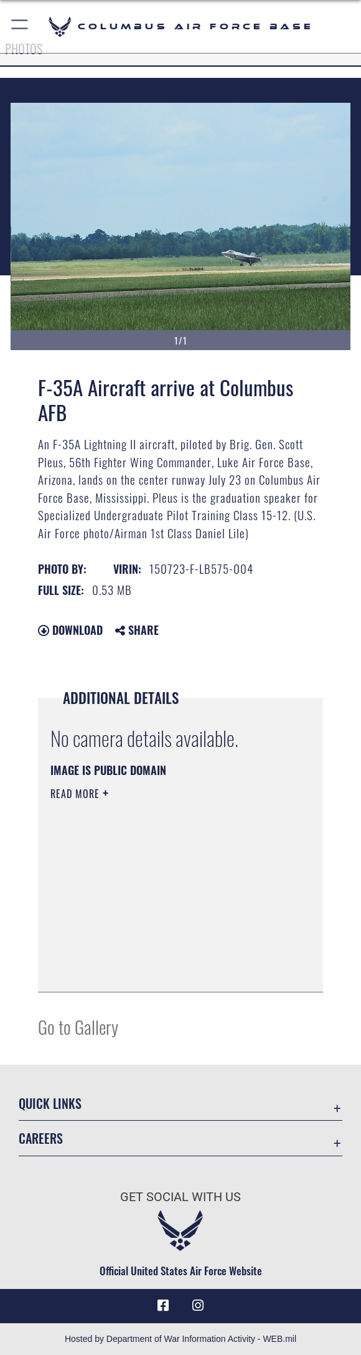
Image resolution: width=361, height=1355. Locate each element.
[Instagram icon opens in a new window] (198, 1305)
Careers (41, 1138)
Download (70, 630)
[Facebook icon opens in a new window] (163, 1305)
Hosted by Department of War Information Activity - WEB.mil (180, 1339)
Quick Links (50, 1103)
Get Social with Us (180, 1196)
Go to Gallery (78, 1026)
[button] (20, 26)
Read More (76, 793)
